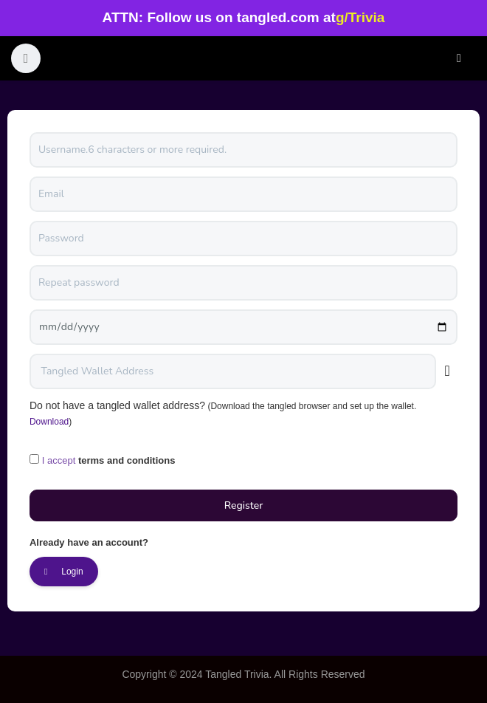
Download (49, 421)
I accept (59, 460)
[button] (26, 58)
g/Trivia (360, 17)
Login (459, 58)
